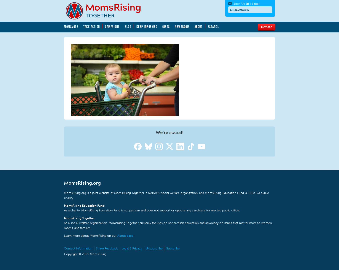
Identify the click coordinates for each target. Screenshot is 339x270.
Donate (266, 27)
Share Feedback (107, 248)
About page (125, 236)
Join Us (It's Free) (246, 4)
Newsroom (182, 27)
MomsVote (71, 27)
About (199, 27)
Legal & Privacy (132, 248)
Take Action (91, 27)
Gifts (166, 27)
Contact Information (78, 248)
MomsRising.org (106, 11)
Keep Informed (147, 27)
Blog (128, 27)
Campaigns (112, 27)
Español (213, 27)
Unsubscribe (154, 248)
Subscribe (173, 248)
